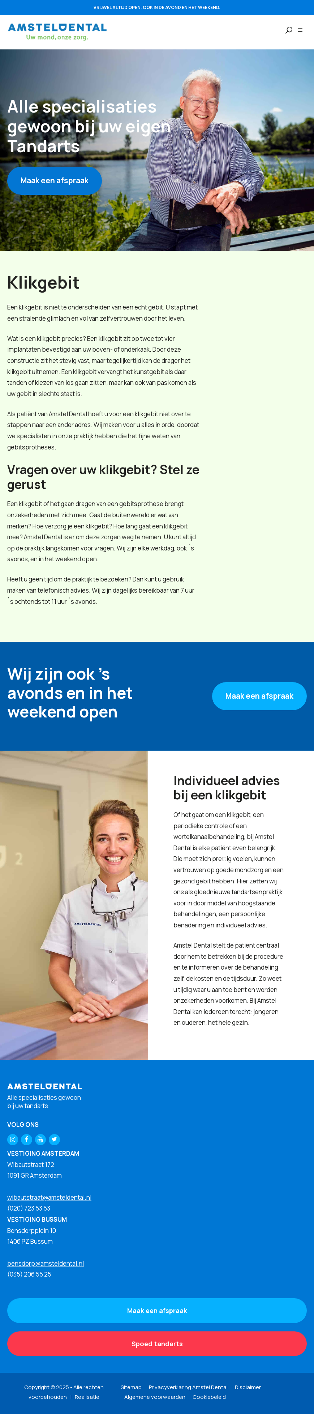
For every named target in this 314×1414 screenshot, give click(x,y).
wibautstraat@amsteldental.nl (49, 1197)
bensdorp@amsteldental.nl (45, 1263)
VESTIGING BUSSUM (37, 1219)
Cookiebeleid (209, 1397)
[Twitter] (54, 1139)
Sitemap (131, 1387)
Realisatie (87, 1397)
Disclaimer (248, 1387)
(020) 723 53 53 (28, 1208)
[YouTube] (40, 1139)
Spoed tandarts (157, 1343)
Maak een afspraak (55, 180)
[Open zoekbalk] (285, 30)
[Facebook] (26, 1139)
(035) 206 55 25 (29, 1274)
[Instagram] (12, 1139)
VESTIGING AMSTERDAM (43, 1153)
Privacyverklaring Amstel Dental (188, 1387)
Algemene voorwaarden (154, 1397)
